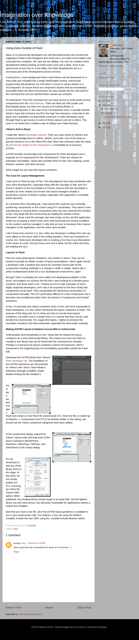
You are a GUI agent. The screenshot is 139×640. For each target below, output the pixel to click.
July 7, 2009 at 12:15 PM (33, 543)
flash (15, 529)
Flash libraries (36, 103)
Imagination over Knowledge (36, 15)
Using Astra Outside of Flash (118, 117)
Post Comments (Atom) (30, 614)
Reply (16, 552)
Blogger (103, 627)
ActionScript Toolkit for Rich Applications (29, 145)
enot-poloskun (79, 627)
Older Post (84, 607)
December (110, 109)
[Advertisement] (111, 182)
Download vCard (107, 77)
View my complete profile (111, 66)
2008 (104, 123)
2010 (104, 101)
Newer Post (13, 607)
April (107, 113)
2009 (104, 105)
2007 (104, 127)
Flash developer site (16, 360)
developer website (36, 135)
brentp (17, 543)
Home (49, 607)
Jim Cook (118, 45)
